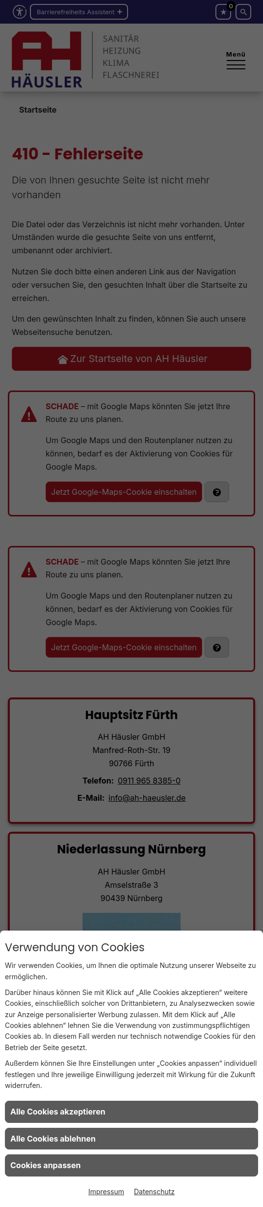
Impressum (106, 1191)
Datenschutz (154, 1191)
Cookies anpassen (45, 1165)
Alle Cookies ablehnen (53, 1139)
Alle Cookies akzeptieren (57, 1111)
